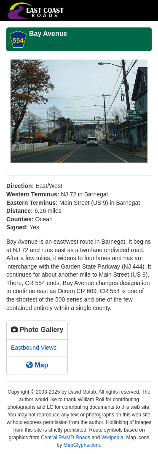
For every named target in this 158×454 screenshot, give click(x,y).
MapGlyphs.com (81, 445)
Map (37, 365)
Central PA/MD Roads (65, 437)
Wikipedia (112, 437)
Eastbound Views (33, 347)
